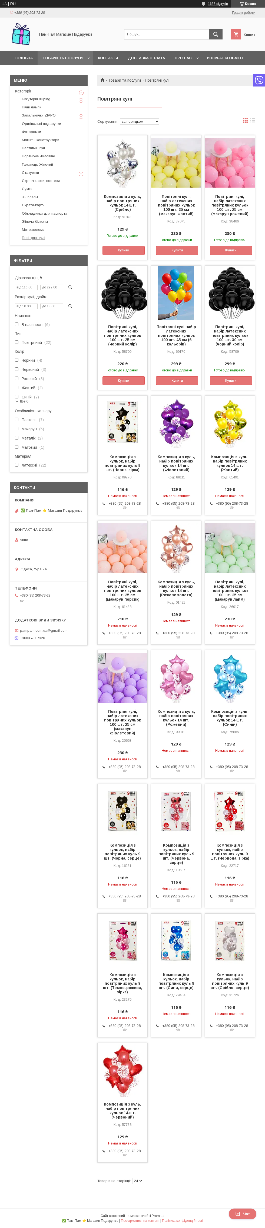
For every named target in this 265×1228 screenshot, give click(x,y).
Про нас (183, 58)
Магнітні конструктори (40, 140)
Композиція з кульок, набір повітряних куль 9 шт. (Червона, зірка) (229, 851)
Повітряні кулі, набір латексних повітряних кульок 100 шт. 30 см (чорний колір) (229, 335)
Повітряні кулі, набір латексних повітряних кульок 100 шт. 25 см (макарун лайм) (229, 590)
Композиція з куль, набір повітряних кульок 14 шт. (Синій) (230, 718)
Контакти (108, 58)
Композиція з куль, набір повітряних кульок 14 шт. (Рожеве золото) (176, 588)
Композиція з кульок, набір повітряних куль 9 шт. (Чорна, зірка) (122, 463)
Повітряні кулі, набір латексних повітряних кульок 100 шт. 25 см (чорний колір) (122, 335)
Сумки (27, 189)
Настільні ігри (33, 148)
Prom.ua (158, 1216)
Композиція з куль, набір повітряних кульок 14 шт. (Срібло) (122, 203)
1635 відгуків (218, 4)
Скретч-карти (33, 205)
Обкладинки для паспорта (44, 213)
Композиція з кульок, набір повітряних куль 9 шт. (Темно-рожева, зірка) (122, 983)
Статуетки (30, 173)
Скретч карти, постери (41, 181)
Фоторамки (31, 132)
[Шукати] (216, 34)
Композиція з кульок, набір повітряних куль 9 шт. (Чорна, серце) (122, 851)
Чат (242, 1214)
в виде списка (252, 121)
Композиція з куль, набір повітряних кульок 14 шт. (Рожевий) (176, 718)
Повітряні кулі (33, 238)
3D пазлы (30, 197)
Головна (24, 58)
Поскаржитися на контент (140, 1221)
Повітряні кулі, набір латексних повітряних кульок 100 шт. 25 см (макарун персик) (122, 590)
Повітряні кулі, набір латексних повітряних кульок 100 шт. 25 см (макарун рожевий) (230, 205)
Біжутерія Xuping (36, 99)
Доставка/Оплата (146, 58)
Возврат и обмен (225, 58)
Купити (123, 250)
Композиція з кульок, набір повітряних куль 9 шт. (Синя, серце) (176, 981)
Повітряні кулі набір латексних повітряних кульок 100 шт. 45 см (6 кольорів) (176, 335)
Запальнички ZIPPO (39, 115)
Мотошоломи (33, 230)
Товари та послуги (62, 58)
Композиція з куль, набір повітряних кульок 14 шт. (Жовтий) (230, 463)
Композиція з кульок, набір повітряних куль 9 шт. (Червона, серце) (176, 854)
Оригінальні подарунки (41, 124)
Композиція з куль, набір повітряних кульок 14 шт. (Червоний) (122, 1110)
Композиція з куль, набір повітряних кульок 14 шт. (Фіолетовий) (176, 463)
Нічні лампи (31, 107)
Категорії (23, 91)
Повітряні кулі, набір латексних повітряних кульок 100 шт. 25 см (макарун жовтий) (176, 205)
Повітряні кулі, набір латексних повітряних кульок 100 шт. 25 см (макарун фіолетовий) (122, 722)
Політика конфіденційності (182, 1221)
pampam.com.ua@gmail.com (44, 630)
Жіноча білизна (35, 221)
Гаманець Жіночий (37, 164)
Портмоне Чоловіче (38, 156)
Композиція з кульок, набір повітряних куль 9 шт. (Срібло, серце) (230, 981)
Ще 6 (24, 401)
